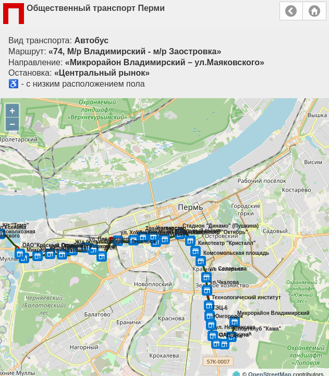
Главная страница (314, 11)
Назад (291, 11)
